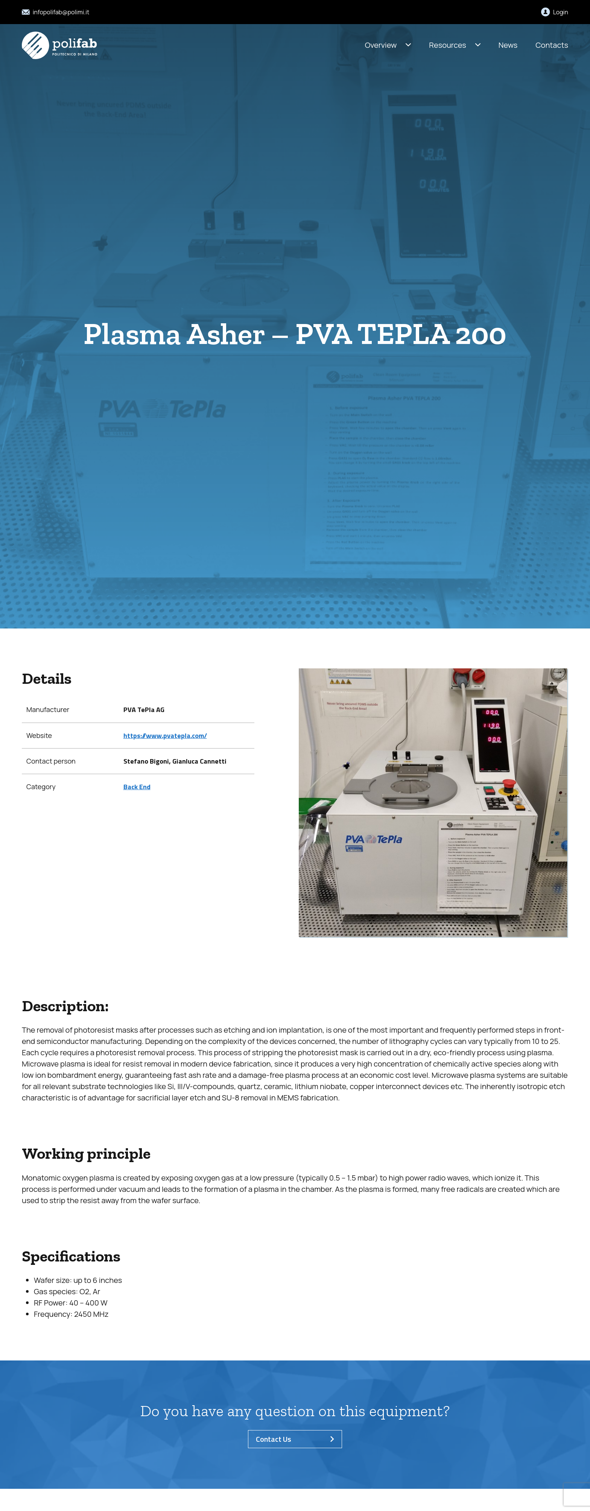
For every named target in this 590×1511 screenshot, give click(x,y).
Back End (137, 787)
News (508, 45)
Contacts (551, 45)
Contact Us (295, 1439)
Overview (381, 45)
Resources (447, 45)
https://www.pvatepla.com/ (165, 735)
